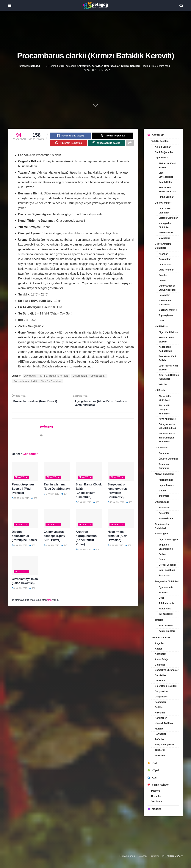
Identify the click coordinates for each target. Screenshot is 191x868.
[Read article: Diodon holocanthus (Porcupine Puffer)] (25, 521)
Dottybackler (162, 691)
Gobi (161, 598)
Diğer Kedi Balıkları (169, 332)
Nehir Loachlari (167, 570)
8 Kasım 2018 (51, 497)
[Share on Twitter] (112, 136)
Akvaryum (84, 66)
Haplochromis (166, 485)
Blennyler (160, 664)
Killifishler (160, 390)
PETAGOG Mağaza (172, 856)
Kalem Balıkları (167, 631)
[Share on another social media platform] (130, 144)
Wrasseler (160, 755)
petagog (35, 66)
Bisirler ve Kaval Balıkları (167, 165)
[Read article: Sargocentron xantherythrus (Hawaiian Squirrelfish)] (121, 474)
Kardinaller (161, 718)
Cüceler (163, 275)
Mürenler (160, 728)
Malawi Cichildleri (164, 474)
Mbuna (162, 490)
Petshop (155, 791)
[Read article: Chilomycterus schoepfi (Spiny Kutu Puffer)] (57, 521)
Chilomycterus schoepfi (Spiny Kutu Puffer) (54, 538)
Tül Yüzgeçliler (166, 614)
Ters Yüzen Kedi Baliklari (167, 358)
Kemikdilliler (165, 182)
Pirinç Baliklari (166, 197)
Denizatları (160, 680)
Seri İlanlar (157, 801)
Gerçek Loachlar (167, 565)
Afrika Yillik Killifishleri (165, 398)
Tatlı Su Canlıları (130, 66)
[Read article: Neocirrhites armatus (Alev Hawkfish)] (121, 521)
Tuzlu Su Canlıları (160, 637)
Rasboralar (164, 575)
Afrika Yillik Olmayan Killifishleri (165, 409)
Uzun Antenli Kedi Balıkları (168, 367)
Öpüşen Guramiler (168, 458)
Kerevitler (97, 66)
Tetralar (159, 620)
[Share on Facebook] (70, 136)
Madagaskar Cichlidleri (165, 225)
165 (96, 505)
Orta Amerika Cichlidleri (162, 526)
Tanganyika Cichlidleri (167, 581)
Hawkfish (160, 712)
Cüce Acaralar (166, 269)
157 (129, 505)
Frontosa (163, 592)
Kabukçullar (165, 608)
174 (64, 497)
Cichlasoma (165, 264)
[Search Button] (181, 5)
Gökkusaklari (166, 232)
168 (34, 501)
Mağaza (154, 808)
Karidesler (164, 507)
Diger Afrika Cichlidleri (165, 210)
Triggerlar (160, 750)
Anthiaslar (160, 654)
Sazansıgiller (162, 533)
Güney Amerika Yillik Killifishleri (167, 426)
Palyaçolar (160, 734)
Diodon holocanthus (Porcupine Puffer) (24, 538)
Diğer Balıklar (162, 157)
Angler (158, 648)
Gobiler (159, 707)
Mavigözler (164, 238)
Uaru (161, 320)
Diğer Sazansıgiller (169, 539)
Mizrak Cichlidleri (168, 310)
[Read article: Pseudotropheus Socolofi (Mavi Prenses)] (25, 474)
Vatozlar (163, 384)
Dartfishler (160, 675)
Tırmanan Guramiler (164, 466)
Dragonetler (161, 696)
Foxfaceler (160, 702)
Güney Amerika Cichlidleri (163, 246)
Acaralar (163, 254)
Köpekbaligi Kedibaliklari (165, 349)
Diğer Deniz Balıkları (166, 686)
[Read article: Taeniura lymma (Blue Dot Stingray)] (57, 474)
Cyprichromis (166, 587)
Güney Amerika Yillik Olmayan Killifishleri (167, 437)
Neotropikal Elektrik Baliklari (167, 189)
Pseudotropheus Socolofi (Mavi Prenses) (23, 491)
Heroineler (164, 295)
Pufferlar (159, 739)
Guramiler (164, 453)
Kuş (152, 777)
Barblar (163, 554)
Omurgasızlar (112, 66)
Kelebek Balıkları (164, 723)
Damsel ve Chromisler (167, 670)
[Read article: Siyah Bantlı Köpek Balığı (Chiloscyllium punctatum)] (89, 474)
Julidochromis (166, 603)
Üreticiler (156, 796)
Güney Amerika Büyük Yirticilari (167, 287)
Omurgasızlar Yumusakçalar (89, 377)
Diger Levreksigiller (166, 175)
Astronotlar (165, 259)
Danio (162, 559)
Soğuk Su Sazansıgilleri (166, 546)
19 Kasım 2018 (116, 505)
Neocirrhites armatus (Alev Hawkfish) (117, 538)
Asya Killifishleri (167, 419)
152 (128, 548)
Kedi (152, 763)
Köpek (154, 770)
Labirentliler (161, 447)
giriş (49, 602)
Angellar (159, 643)
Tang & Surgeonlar (165, 744)
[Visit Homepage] (95, 5)
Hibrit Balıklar (166, 480)
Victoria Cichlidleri (168, 218)
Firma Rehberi (159, 784)
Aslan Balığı (161, 659)
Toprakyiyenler (166, 315)
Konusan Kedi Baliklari (166, 339)
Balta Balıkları (166, 625)
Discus (162, 280)
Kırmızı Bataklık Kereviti (54, 377)
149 (96, 552)
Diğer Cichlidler (163, 203)
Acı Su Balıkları (163, 147)
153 (32, 548)
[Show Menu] (9, 5)
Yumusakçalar (166, 518)
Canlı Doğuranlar (164, 152)
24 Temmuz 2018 (55, 66)
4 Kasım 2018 (19, 548)
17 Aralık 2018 (20, 501)
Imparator (164, 496)
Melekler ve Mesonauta (165, 302)
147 (64, 548)
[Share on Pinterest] (68, 144)
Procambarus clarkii (25, 382)
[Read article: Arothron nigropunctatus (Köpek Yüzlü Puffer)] (89, 521)
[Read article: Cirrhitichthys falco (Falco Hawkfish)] (25, 568)
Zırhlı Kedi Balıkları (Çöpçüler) (169, 377)
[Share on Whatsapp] (106, 144)
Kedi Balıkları (162, 326)
